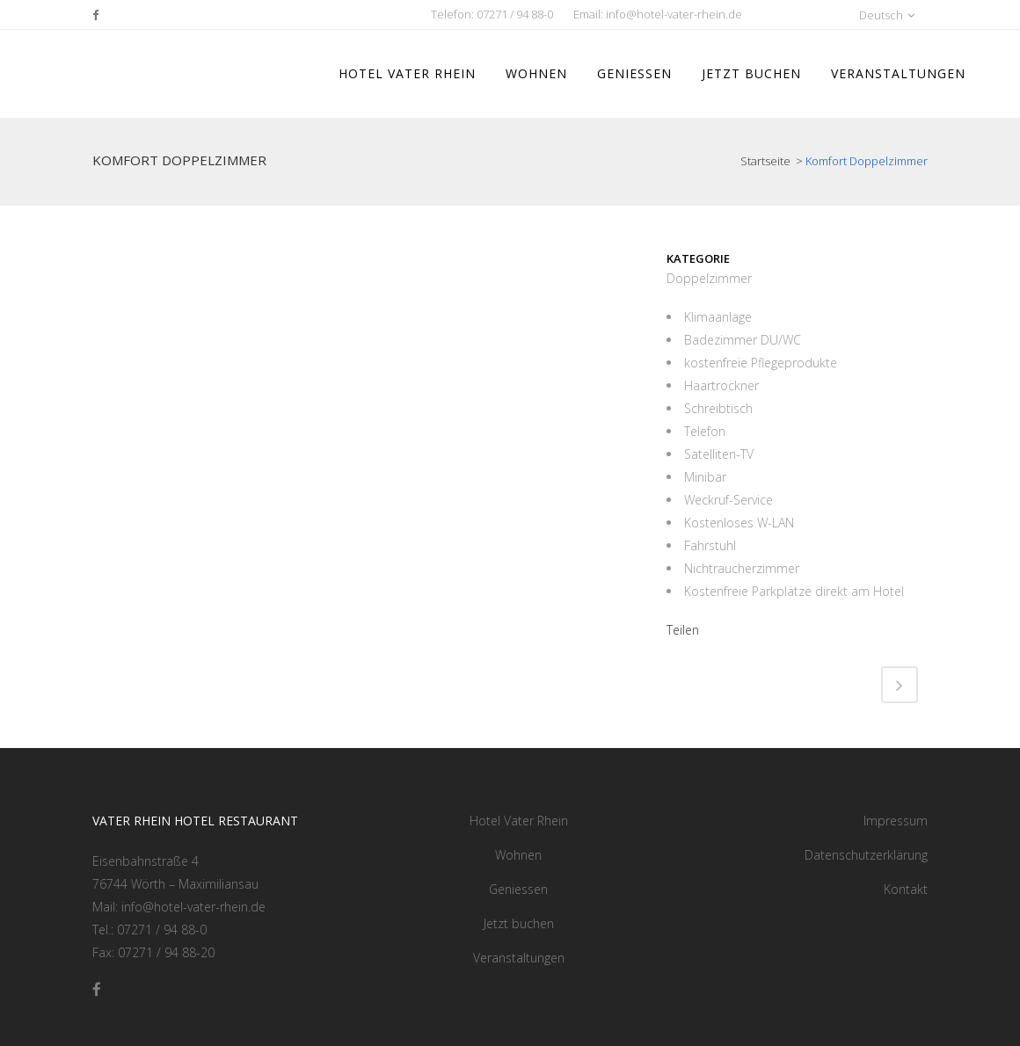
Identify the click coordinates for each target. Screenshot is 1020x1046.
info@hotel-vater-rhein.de (674, 14)
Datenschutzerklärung (866, 854)
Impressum (895, 820)
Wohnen (518, 854)
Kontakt (906, 889)
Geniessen (518, 889)
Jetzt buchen (519, 923)
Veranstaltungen (519, 957)
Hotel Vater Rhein (519, 820)
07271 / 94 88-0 (515, 14)
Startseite (766, 161)
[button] (840, 14)
